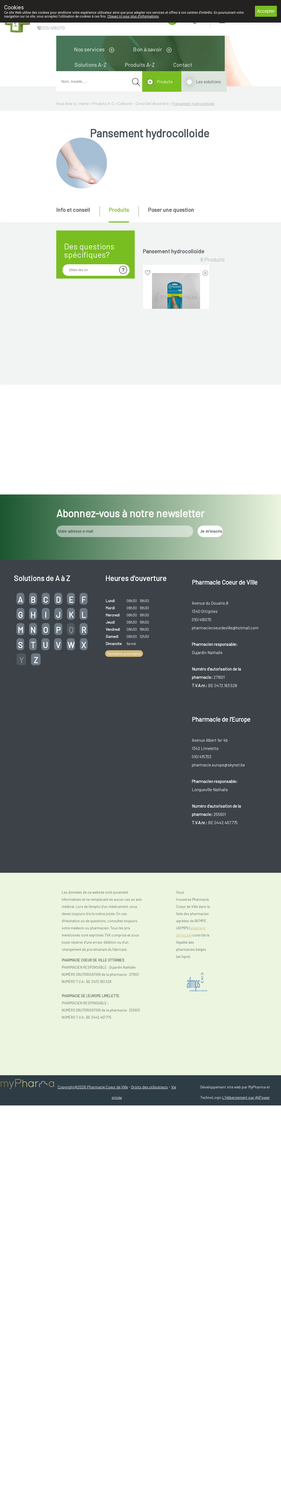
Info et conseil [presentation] (73, 209)
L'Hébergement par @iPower (246, 1501)
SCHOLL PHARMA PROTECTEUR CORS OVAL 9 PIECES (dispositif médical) (176, 859)
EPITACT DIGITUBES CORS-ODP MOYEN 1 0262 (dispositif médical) (176, 542)
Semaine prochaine (124, 1057)
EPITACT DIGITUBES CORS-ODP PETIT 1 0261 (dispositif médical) (176, 646)
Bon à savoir (147, 49)
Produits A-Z (140, 64)
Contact (182, 64)
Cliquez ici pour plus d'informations (133, 16)
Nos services (89, 49)
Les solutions (208, 81)
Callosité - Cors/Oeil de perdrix (143, 103)
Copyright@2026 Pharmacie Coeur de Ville (93, 1490)
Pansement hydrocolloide (193, 103)
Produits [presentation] (119, 209)
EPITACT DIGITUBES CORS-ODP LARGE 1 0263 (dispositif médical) (176, 437)
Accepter (266, 11)
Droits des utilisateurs (149, 1490)
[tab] (77, 213)
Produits (165, 81)
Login (235, 19)
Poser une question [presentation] (171, 209)
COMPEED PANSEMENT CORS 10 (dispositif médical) (176, 332)
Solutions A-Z (90, 64)
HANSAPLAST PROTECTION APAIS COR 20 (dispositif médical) (176, 751)
